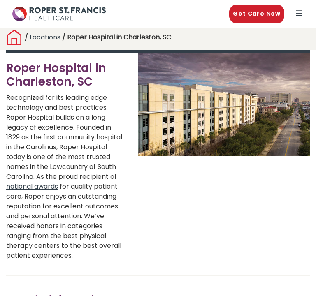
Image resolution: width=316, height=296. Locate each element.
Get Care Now (257, 14)
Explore (301, 14)
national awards (32, 187)
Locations (46, 37)
